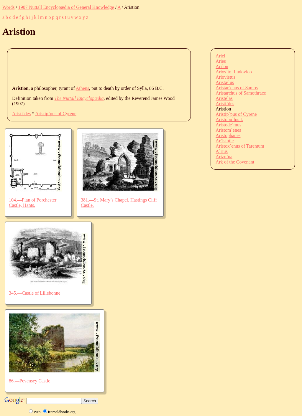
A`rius (222, 151)
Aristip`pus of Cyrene (55, 113)
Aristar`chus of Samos (237, 87)
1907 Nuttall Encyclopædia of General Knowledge (66, 7)
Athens (82, 88)
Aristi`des (21, 113)
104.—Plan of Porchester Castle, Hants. (32, 202)
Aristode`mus (228, 124)
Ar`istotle (225, 140)
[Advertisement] (119, 66)
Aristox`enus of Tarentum (240, 145)
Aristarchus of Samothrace (241, 92)
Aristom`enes (228, 130)
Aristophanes (228, 135)
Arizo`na (224, 156)
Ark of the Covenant (235, 161)
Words (8, 7)
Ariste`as (224, 98)
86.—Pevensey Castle (29, 380)
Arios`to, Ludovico (234, 71)
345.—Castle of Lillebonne (34, 293)
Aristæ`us (225, 82)
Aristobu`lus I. (229, 119)
